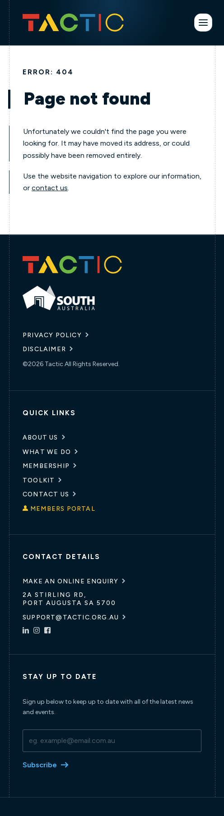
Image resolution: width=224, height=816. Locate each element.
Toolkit (39, 480)
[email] (112, 740)
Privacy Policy (52, 335)
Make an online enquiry (70, 581)
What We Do (47, 452)
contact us (50, 187)
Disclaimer (44, 349)
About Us (40, 437)
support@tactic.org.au (71, 617)
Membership (46, 466)
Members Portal (62, 509)
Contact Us (46, 494)
